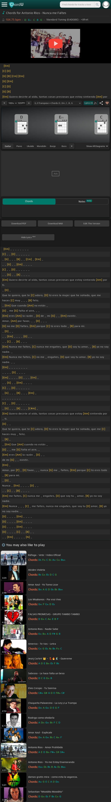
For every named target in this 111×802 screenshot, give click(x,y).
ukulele (30, 146)
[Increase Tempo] (29, 103)
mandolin (41, 146)
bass (64, 146)
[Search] (97, 4)
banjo (53, 146)
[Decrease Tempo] (4, 103)
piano (19, 146)
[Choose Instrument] (71, 146)
